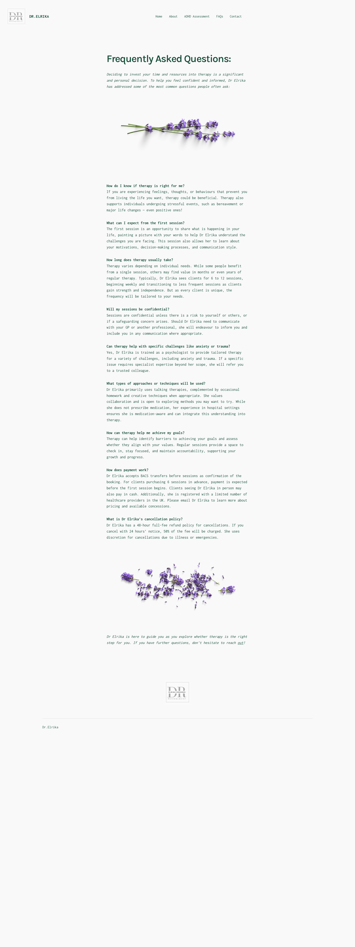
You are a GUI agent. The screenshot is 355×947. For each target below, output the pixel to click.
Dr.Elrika (39, 16)
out (240, 643)
